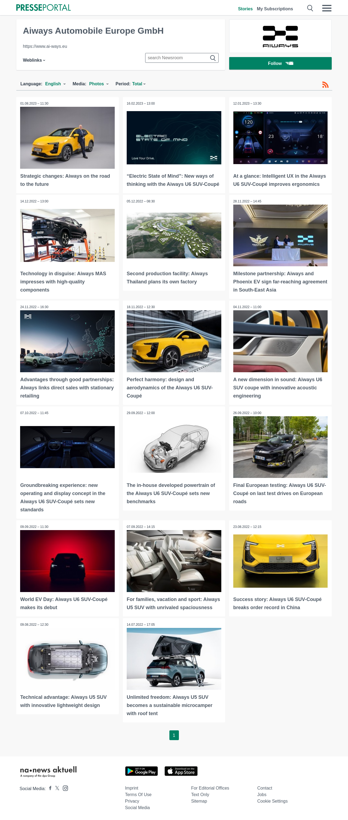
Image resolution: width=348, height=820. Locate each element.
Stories (245, 9)
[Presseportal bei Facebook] (49, 787)
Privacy (132, 800)
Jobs (261, 793)
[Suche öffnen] (310, 8)
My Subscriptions (275, 9)
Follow (280, 63)
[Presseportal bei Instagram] (64, 787)
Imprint (131, 787)
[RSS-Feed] (325, 85)
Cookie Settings (272, 800)
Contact (264, 787)
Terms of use (138, 793)
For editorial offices (210, 787)
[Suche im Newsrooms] (182, 58)
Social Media (137, 807)
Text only (200, 793)
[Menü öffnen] (327, 8)
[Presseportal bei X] (56, 787)
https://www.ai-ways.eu (45, 46)
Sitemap (199, 800)
